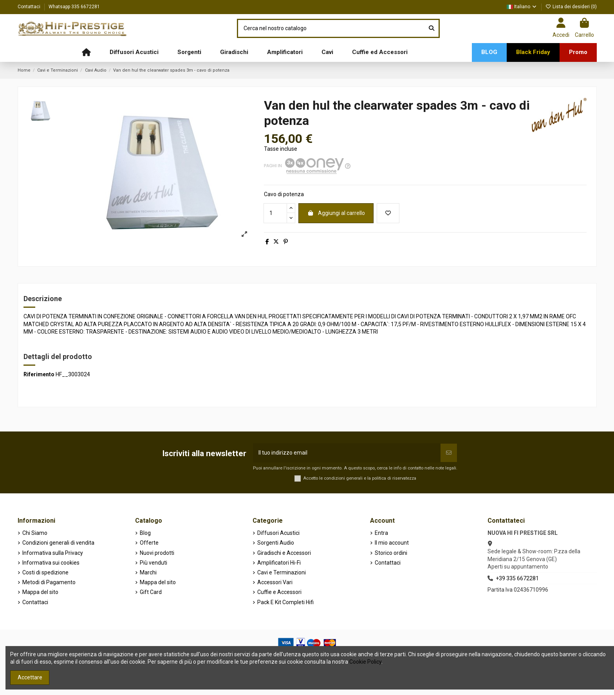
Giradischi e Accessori (284, 553)
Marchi (148, 572)
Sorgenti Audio (275, 543)
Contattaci (30, 6)
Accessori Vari (275, 582)
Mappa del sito (40, 592)
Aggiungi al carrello (336, 213)
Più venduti (153, 563)
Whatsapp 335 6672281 (74, 6)
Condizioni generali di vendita (58, 543)
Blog (145, 533)
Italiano (522, 6)
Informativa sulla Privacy (52, 553)
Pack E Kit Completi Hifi (285, 602)
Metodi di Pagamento (49, 582)
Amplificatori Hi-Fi (279, 563)
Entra (381, 533)
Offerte (149, 543)
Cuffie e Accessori (279, 592)
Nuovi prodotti (157, 553)
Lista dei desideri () (571, 6)
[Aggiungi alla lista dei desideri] (388, 213)
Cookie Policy (365, 662)
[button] (134, 52)
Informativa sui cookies (50, 563)
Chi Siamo (34, 533)
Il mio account (392, 543)
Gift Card (151, 592)
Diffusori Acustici (278, 533)
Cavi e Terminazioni (281, 572)
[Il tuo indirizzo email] (347, 452)
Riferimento (38, 374)
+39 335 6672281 (517, 578)
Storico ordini (391, 553)
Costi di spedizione (45, 572)
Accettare (30, 677)
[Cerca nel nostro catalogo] (431, 28)
